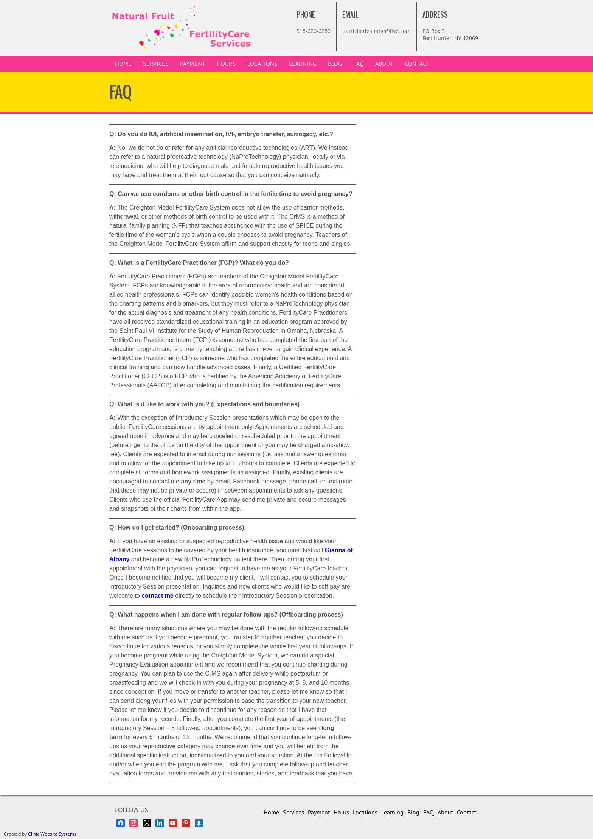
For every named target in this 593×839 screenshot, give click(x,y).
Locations (262, 64)
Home (123, 64)
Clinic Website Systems (52, 834)
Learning (303, 64)
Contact (417, 64)
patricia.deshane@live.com (376, 30)
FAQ (358, 64)
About (384, 64)
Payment (192, 64)
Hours (226, 64)
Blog (335, 64)
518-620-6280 (313, 30)
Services (156, 64)
